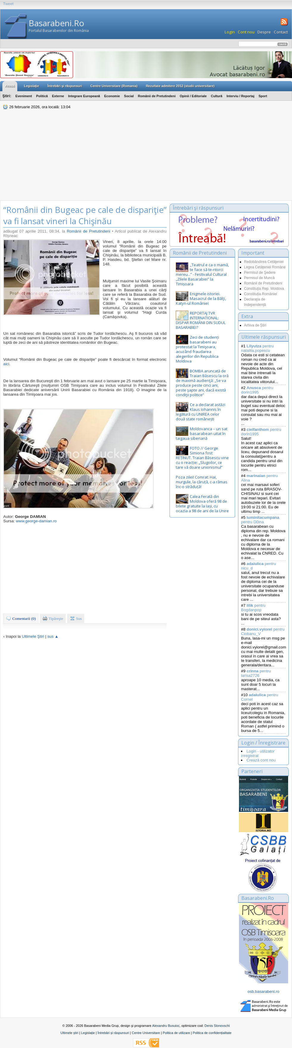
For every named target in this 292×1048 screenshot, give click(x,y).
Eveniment (23, 96)
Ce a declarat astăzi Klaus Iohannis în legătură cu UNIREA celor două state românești (200, 412)
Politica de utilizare (176, 1033)
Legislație (88, 1033)
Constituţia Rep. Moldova (264, 289)
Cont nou (246, 32)
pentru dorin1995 (257, 390)
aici (6, 364)
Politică (42, 96)
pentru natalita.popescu (257, 348)
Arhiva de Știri (255, 325)
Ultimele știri (69, 1033)
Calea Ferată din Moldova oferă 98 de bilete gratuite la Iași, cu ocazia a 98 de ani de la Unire (202, 503)
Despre (264, 32)
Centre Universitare (146, 1033)
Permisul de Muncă (259, 278)
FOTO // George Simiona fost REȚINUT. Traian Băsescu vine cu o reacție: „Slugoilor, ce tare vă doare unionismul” (202, 457)
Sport (263, 96)
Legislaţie (31, 86)
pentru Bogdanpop (253, 607)
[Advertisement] (146, 155)
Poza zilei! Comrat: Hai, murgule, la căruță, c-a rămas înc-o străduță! (201, 481)
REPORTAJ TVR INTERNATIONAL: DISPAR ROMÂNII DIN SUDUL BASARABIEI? (201, 320)
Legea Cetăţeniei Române (264, 267)
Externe (58, 96)
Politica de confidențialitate (212, 1033)
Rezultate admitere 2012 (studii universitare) (180, 86)
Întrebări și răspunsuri (113, 1033)
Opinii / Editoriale (193, 96)
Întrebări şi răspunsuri (64, 86)
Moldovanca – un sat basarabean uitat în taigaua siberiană (201, 433)
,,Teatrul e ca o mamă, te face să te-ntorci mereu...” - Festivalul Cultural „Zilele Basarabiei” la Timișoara (202, 274)
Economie (112, 96)
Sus (76, 618)
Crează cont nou (261, 760)
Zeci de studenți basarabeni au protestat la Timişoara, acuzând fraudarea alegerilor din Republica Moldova (197, 349)
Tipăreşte (52, 618)
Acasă (10, 86)
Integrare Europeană (84, 96)
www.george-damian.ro (36, 521)
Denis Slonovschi (216, 1025)
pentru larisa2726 (256, 673)
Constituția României (260, 294)
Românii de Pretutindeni (157, 96)
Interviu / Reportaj (240, 96)
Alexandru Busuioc (166, 1025)
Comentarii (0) (21, 618)
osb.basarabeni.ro (263, 991)
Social (128, 96)
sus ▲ (53, 636)
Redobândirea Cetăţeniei (264, 262)
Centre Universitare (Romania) (113, 86)
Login (230, 32)
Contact (281, 32)
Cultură (217, 96)
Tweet (8, 3)
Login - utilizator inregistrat (257, 753)
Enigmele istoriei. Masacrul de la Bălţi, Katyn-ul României (201, 298)
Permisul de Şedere (259, 272)
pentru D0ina (260, 519)
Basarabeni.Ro (56, 23)
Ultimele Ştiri (33, 636)
